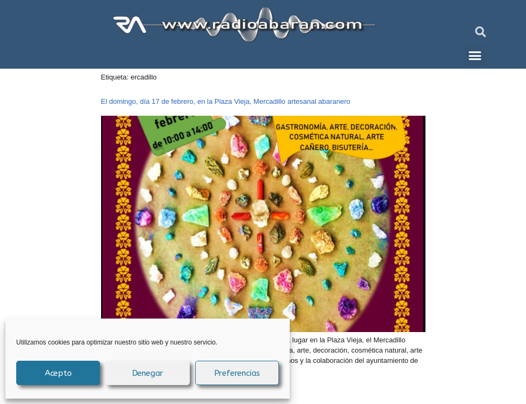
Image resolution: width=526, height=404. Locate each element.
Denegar (148, 373)
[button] (480, 32)
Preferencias (237, 373)
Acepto (58, 373)
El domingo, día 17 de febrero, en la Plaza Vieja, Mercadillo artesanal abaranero (226, 101)
